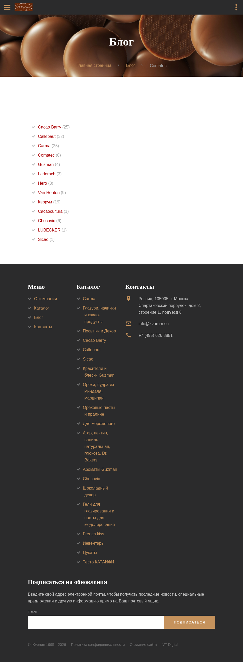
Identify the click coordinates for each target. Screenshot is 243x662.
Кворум (49, 202)
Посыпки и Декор (99, 331)
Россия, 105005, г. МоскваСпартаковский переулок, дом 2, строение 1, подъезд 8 (169, 305)
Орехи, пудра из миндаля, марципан (98, 391)
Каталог (41, 308)
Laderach (50, 174)
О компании (45, 299)
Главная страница (93, 65)
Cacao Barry (54, 127)
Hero (45, 183)
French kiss (93, 534)
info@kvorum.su (153, 324)
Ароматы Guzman (100, 469)
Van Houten (52, 192)
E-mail (32, 612)
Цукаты (90, 552)
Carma (48, 146)
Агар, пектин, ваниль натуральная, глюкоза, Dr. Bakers (96, 446)
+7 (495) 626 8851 (155, 335)
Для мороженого (99, 423)
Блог (130, 65)
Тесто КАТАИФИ (98, 562)
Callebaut (51, 136)
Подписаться (190, 622)
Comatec (49, 155)
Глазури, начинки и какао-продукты (99, 315)
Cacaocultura (53, 211)
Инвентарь (93, 543)
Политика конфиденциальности (98, 644)
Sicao (46, 239)
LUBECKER (52, 230)
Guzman (49, 164)
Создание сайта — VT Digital (154, 644)
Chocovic (49, 220)
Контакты (43, 327)
